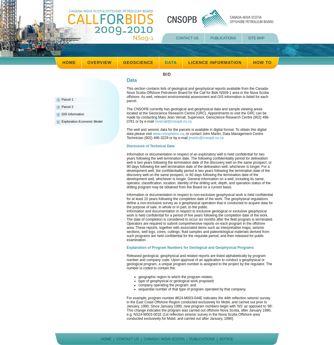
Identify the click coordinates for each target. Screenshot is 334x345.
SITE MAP (256, 38)
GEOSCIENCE (138, 62)
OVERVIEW (99, 62)
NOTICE (226, 339)
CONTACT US (187, 38)
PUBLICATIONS (223, 38)
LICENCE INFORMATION (215, 62)
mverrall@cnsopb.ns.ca (173, 121)
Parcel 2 (67, 107)
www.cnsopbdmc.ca (168, 134)
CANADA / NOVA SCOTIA (164, 339)
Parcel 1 (67, 99)
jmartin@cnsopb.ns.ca (206, 138)
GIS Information (73, 114)
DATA (171, 62)
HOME (69, 62)
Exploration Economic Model (82, 121)
